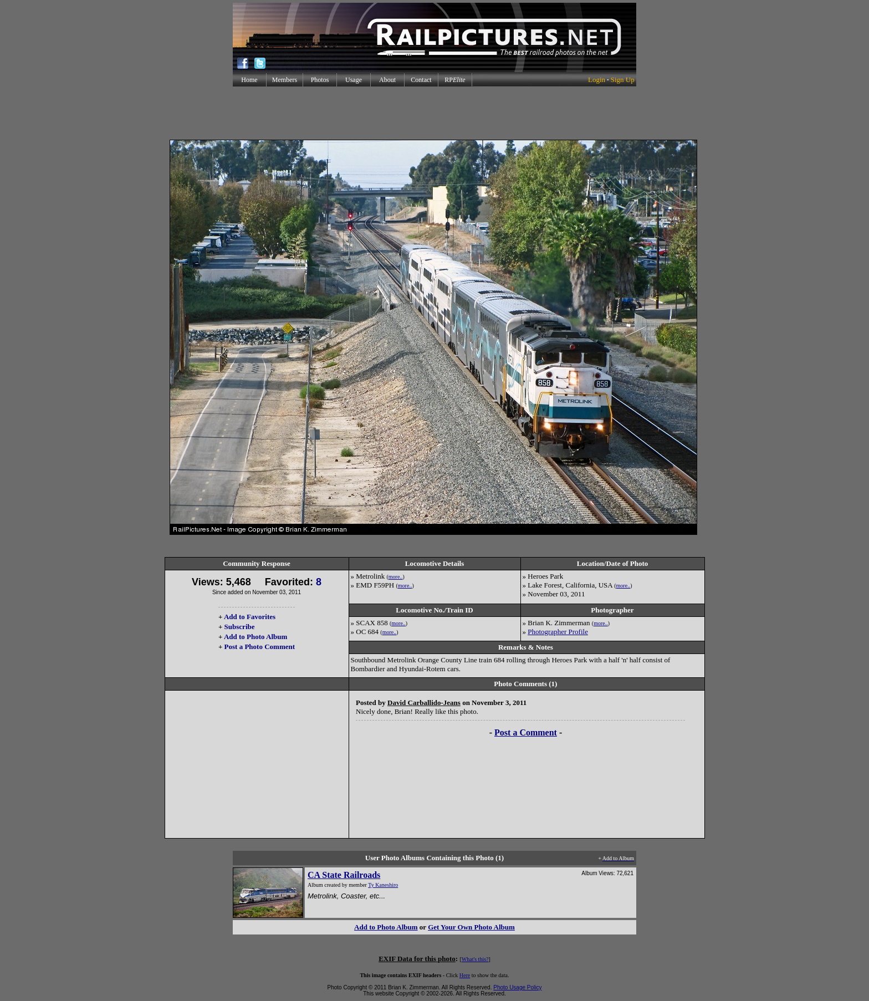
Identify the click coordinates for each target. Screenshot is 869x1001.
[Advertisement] (434, 113)
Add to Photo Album (256, 636)
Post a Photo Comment (259, 646)
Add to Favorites (249, 616)
